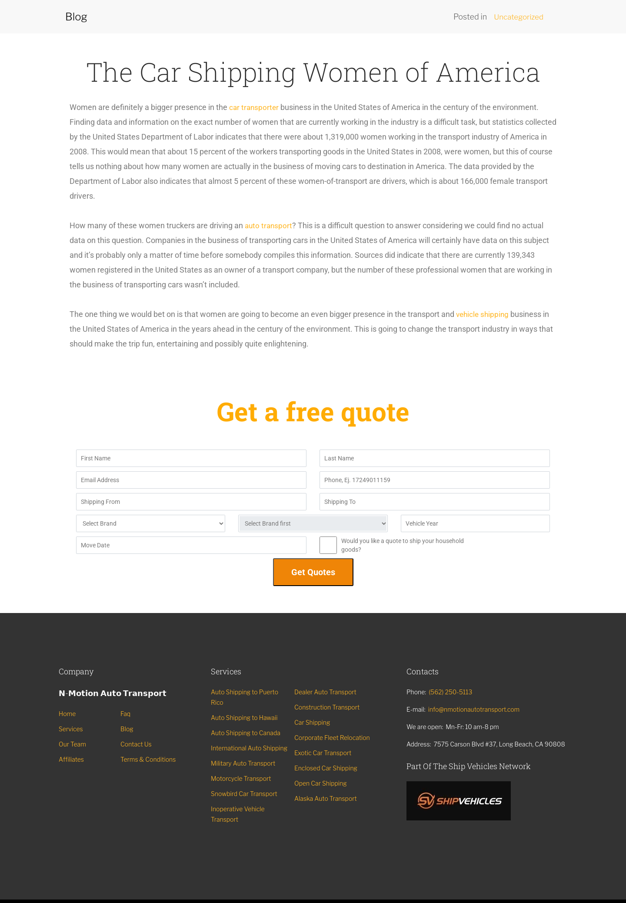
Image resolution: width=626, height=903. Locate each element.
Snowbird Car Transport (244, 793)
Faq (125, 713)
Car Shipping (312, 722)
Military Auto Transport (243, 763)
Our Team (72, 744)
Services (71, 729)
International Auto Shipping (249, 748)
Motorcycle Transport (241, 778)
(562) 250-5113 (450, 692)
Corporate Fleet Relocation (332, 737)
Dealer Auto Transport (325, 692)
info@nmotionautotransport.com (474, 709)
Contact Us (136, 744)
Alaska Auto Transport (325, 798)
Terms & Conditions (148, 759)
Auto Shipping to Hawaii (244, 717)
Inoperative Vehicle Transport (238, 814)
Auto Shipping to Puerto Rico (244, 697)
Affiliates (71, 759)
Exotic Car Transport (322, 752)
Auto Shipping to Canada (245, 732)
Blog (126, 729)
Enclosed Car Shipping (325, 768)
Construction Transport (327, 707)
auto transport (269, 225)
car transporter (254, 107)
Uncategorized (517, 16)
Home (67, 713)
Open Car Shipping (320, 783)
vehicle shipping (483, 314)
